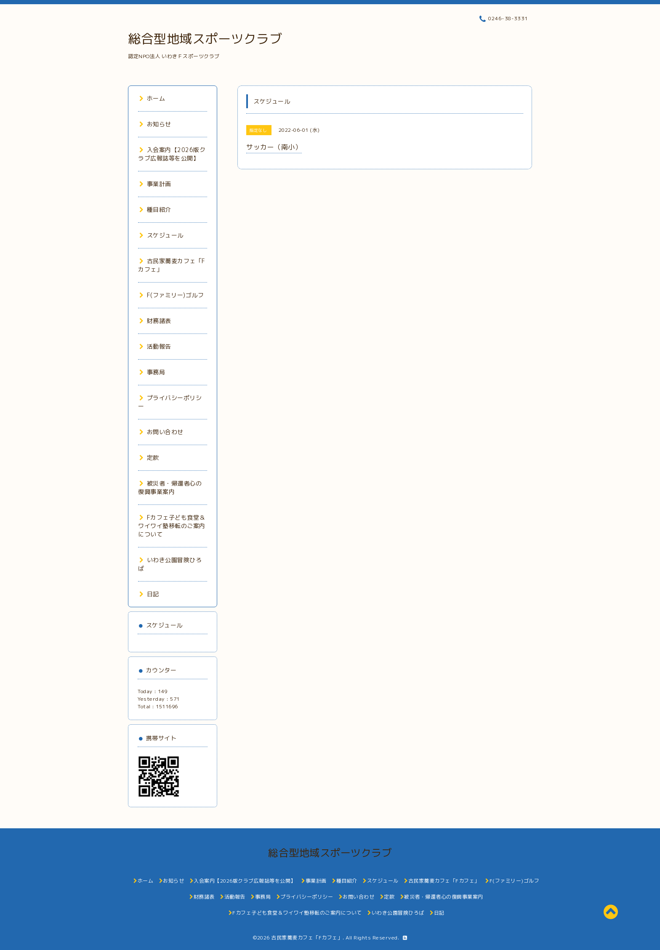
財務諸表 (155, 321)
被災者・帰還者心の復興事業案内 (170, 487)
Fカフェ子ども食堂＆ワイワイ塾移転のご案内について (171, 525)
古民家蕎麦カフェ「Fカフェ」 (307, 937)
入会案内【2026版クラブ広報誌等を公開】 (171, 154)
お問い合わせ (161, 432)
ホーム (152, 98)
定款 (149, 458)
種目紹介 (155, 209)
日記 (149, 594)
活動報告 (155, 346)
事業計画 (155, 184)
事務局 (152, 372)
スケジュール (161, 235)
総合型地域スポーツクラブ (205, 39)
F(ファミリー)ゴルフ (171, 295)
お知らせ (155, 124)
